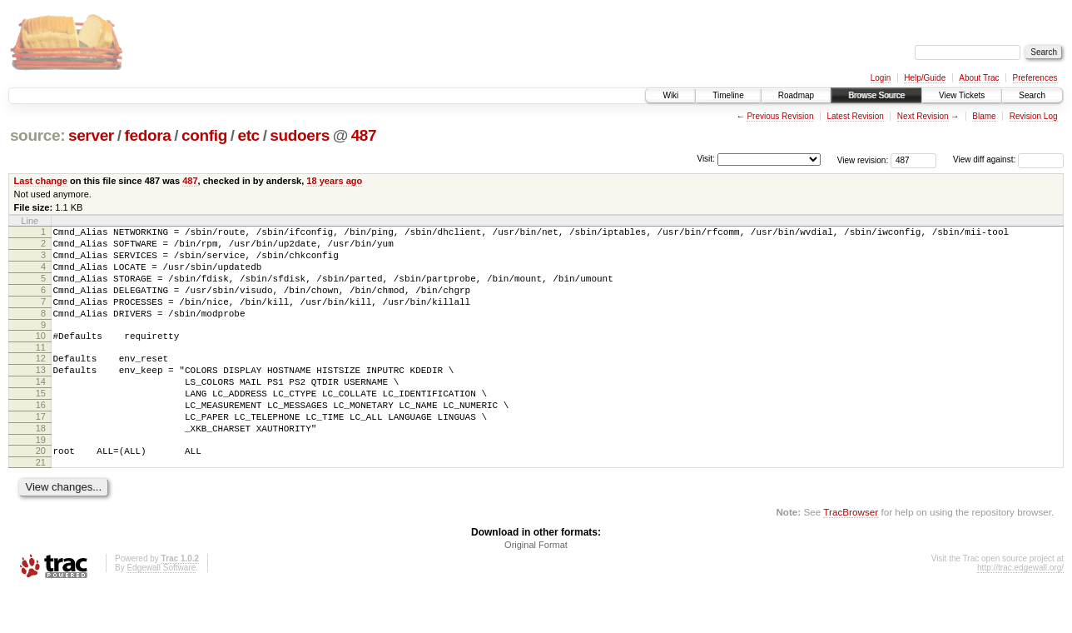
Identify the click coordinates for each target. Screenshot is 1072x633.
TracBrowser (850, 554)
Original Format (536, 587)
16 (41, 437)
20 (41, 491)
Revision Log (1034, 116)
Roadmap (796, 95)
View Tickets (962, 95)
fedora (147, 135)
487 (364, 135)
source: (37, 135)
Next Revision (923, 116)
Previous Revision (780, 116)
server (91, 135)
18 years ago (334, 181)
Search (1032, 95)
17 (41, 451)
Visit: (706, 158)
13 (41, 395)
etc (248, 135)
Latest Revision (854, 116)
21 (41, 505)
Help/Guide (924, 77)
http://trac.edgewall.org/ (1020, 610)
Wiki (670, 95)
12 (41, 381)
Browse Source (876, 95)
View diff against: (1008, 159)
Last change (40, 181)
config (204, 135)
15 (41, 423)
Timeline (727, 95)
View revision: (863, 159)
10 (41, 356)
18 (41, 466)
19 (41, 480)
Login (881, 77)
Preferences (1035, 77)
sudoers (300, 135)
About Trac (979, 77)
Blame (983, 116)
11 (41, 370)
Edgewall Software (161, 610)
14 (41, 409)
